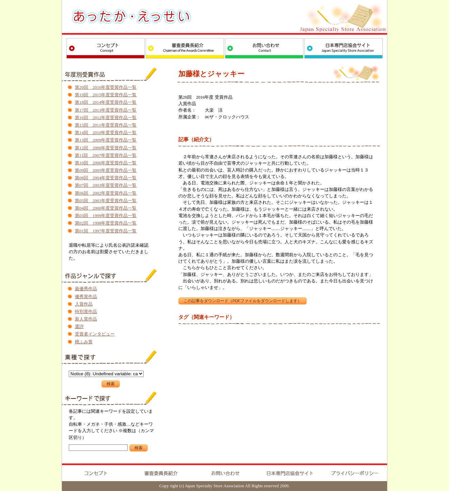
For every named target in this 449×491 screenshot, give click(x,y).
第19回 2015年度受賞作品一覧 (106, 95)
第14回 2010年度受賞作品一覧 (106, 132)
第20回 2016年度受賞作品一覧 (106, 87)
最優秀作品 (86, 289)
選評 (79, 326)
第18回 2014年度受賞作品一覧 (106, 102)
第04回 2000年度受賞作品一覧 (106, 208)
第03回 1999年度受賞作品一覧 (106, 215)
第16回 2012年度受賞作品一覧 (106, 117)
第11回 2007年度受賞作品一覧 (106, 155)
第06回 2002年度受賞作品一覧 (106, 193)
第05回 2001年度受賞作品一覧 (106, 200)
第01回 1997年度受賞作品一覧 (106, 231)
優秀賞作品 (86, 296)
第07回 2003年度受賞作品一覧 (106, 185)
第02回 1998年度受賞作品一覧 (106, 223)
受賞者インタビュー (95, 334)
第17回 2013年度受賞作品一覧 (106, 110)
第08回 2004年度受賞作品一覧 (106, 178)
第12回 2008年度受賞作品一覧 (106, 148)
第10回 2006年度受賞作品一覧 (106, 163)
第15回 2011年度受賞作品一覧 (106, 125)
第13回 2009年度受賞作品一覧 (106, 140)
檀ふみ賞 (84, 342)
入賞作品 (84, 304)
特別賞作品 (86, 311)
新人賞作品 (86, 319)
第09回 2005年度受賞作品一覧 (106, 170)
